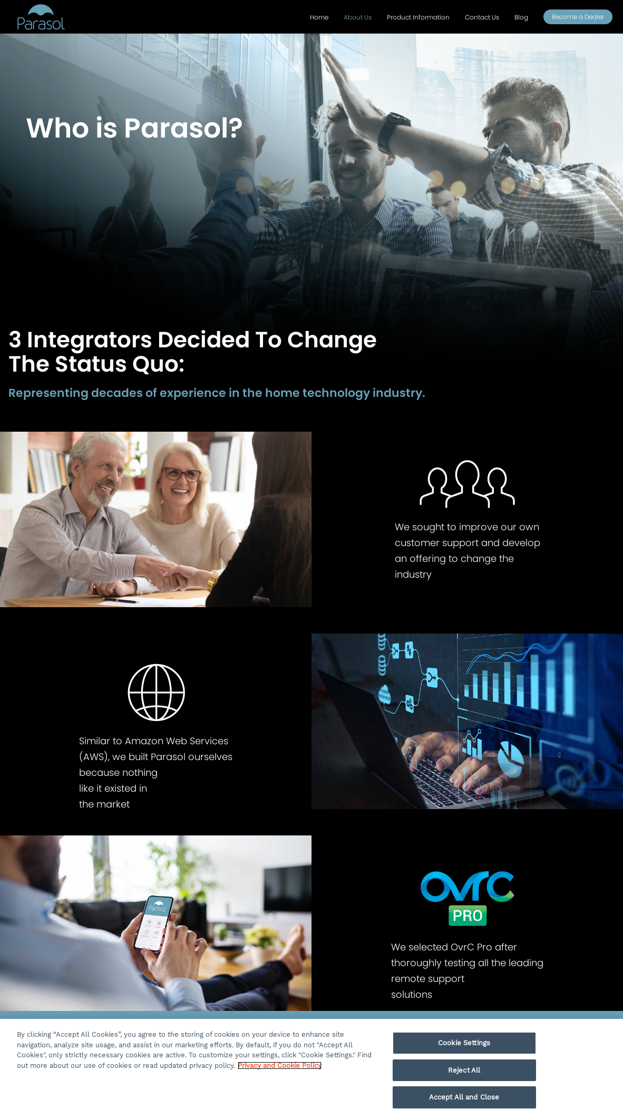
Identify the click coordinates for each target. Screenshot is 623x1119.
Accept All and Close (464, 1097)
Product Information (418, 17)
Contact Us (482, 17)
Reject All (464, 1070)
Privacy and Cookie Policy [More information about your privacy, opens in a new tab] (280, 1065)
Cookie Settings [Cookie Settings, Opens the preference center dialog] (464, 1043)
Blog (521, 17)
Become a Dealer (578, 16)
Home (319, 17)
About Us (358, 17)
